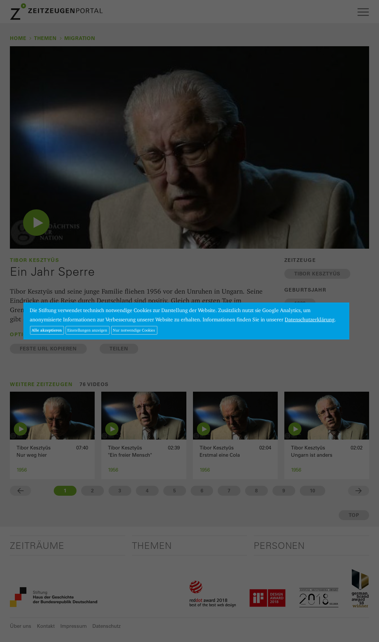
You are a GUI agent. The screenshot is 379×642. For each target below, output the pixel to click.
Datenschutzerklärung (309, 319)
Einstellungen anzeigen (87, 330)
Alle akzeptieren (47, 330)
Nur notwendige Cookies (134, 330)
